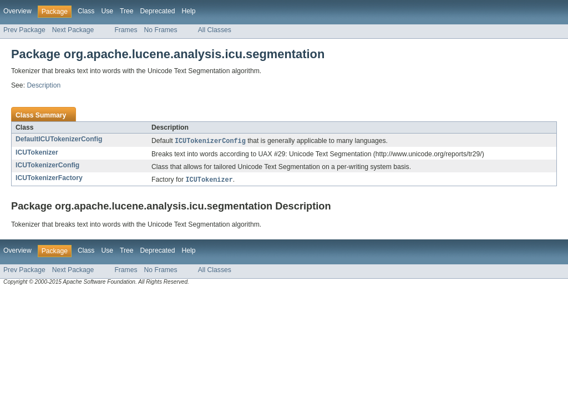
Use (107, 11)
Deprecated (157, 11)
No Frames (161, 30)
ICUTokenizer (37, 153)
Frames (125, 30)
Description (43, 85)
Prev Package (24, 30)
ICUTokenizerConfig (47, 166)
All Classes (214, 30)
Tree (127, 11)
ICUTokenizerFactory (49, 178)
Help (188, 11)
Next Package (73, 30)
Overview (17, 11)
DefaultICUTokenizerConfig (59, 139)
